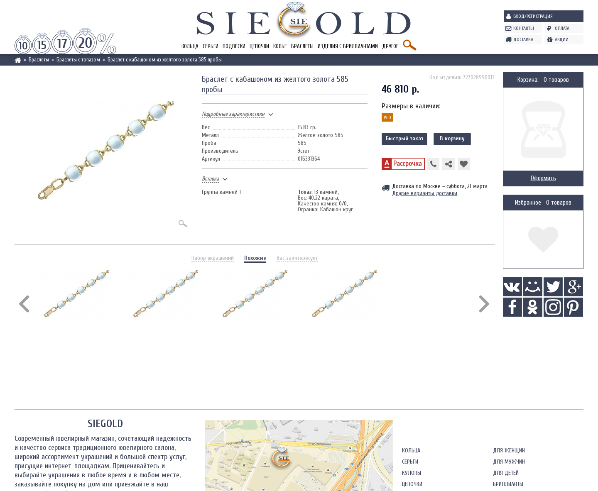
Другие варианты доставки (424, 193)
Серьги (210, 46)
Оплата (562, 28)
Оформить (543, 178)
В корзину (452, 138)
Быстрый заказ (404, 138)
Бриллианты (508, 484)
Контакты (523, 28)
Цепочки (259, 46)
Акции (562, 39)
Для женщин (509, 450)
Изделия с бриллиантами (348, 46)
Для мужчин (509, 461)
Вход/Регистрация (533, 16)
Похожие (255, 257)
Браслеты (302, 46)
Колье (280, 46)
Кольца (190, 46)
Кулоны (411, 472)
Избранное (528, 202)
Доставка (523, 39)
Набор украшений (212, 257)
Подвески (234, 46)
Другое (390, 46)
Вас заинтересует (297, 257)
